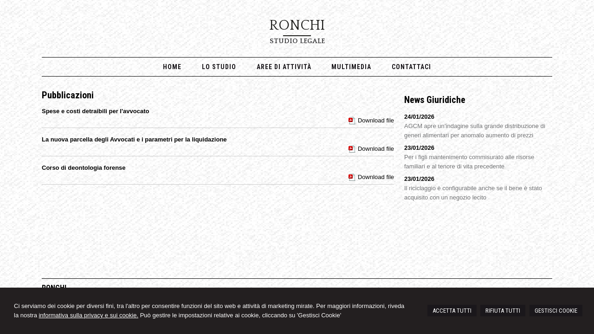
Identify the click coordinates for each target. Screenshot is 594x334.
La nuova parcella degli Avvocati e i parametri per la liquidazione (134, 139)
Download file (376, 120)
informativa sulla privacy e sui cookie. (88, 315)
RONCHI (297, 25)
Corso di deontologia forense (84, 167)
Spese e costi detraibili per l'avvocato (95, 111)
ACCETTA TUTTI (452, 310)
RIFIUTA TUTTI (502, 310)
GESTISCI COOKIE (556, 310)
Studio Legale (297, 41)
